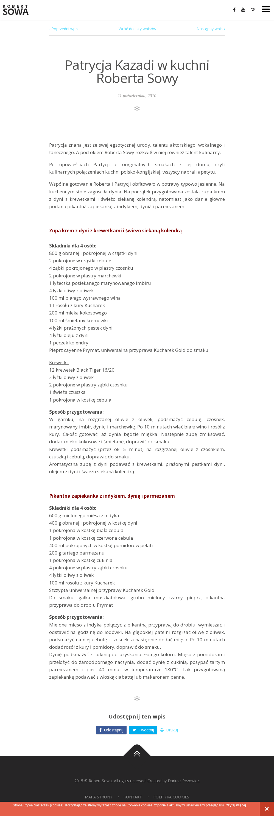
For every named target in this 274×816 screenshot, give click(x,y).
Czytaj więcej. (236, 805)
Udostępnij (111, 730)
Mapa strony (98, 797)
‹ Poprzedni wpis (63, 28)
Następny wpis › (211, 28)
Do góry (137, 756)
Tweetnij (143, 730)
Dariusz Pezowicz (183, 780)
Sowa (19, 10)
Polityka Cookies (171, 797)
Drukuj (169, 730)
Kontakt (133, 797)
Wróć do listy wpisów (137, 28)
